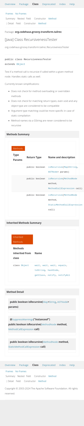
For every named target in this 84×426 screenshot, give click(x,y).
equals (62, 265)
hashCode (53, 270)
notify (52, 275)
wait (37, 265)
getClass (40, 275)
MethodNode (70, 178)
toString (40, 270)
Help (72, 4)
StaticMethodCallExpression (65, 204)
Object (20, 64)
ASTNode (52, 171)
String (73, 167)
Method (52, 18)
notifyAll (64, 275)
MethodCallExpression (61, 188)
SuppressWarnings (22, 319)
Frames (9, 13)
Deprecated (49, 4)
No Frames (20, 13)
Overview (10, 4)
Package (23, 4)
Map (66, 167)
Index (62, 4)
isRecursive (55, 167)
